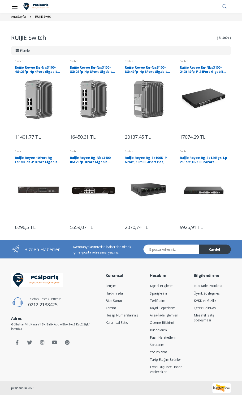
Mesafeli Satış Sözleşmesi (204, 317)
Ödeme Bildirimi (162, 322)
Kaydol (214, 249)
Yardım (111, 308)
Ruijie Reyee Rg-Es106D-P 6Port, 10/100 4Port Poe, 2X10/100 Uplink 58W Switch (148, 160)
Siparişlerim (158, 293)
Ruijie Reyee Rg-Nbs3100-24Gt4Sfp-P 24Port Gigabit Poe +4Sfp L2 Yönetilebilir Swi (201, 69)
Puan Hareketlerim (164, 337)
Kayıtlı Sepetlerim (162, 308)
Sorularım (157, 344)
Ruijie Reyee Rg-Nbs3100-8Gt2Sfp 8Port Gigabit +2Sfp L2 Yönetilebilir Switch (93, 160)
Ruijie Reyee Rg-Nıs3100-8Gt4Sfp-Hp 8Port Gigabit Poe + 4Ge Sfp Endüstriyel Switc (146, 69)
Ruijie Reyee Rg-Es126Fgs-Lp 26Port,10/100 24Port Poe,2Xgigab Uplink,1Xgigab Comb (203, 160)
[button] (224, 5)
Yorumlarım (158, 352)
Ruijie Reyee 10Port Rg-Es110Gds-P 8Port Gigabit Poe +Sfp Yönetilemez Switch (36, 160)
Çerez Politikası (205, 308)
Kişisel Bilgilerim (161, 285)
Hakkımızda (114, 293)
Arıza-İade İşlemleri (164, 315)
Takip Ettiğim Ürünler (165, 359)
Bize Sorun (114, 300)
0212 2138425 (42, 304)
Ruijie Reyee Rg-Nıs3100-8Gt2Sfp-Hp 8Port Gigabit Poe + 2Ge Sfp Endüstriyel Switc (91, 69)
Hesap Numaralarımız (122, 315)
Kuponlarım (158, 330)
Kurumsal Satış (117, 322)
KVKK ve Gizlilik (205, 300)
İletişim (111, 285)
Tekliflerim (157, 300)
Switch (19, 61)
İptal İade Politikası (208, 285)
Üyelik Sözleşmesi (207, 293)
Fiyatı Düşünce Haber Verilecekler (166, 369)
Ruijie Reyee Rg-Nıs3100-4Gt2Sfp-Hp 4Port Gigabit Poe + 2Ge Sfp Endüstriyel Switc (36, 69)
